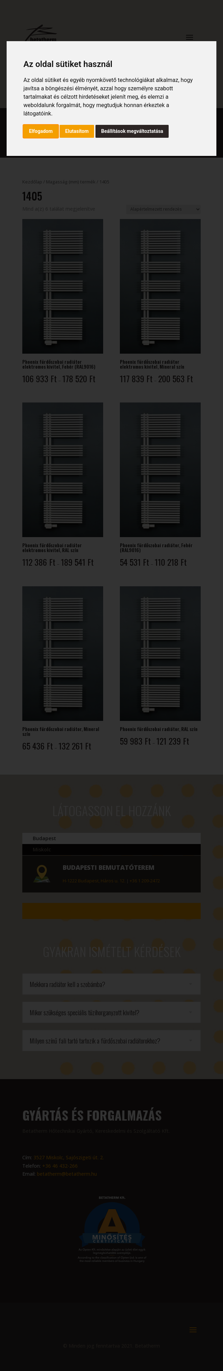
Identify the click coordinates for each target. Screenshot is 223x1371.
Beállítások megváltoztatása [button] (132, 131)
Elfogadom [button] (41, 131)
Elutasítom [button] (77, 131)
